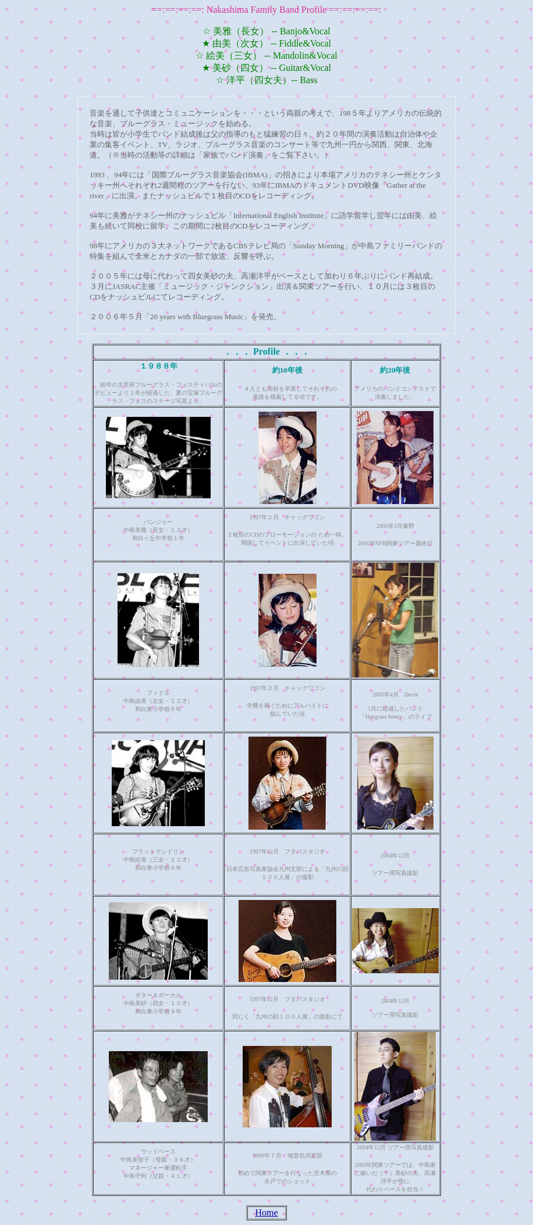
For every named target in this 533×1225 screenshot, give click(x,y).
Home (266, 1212)
